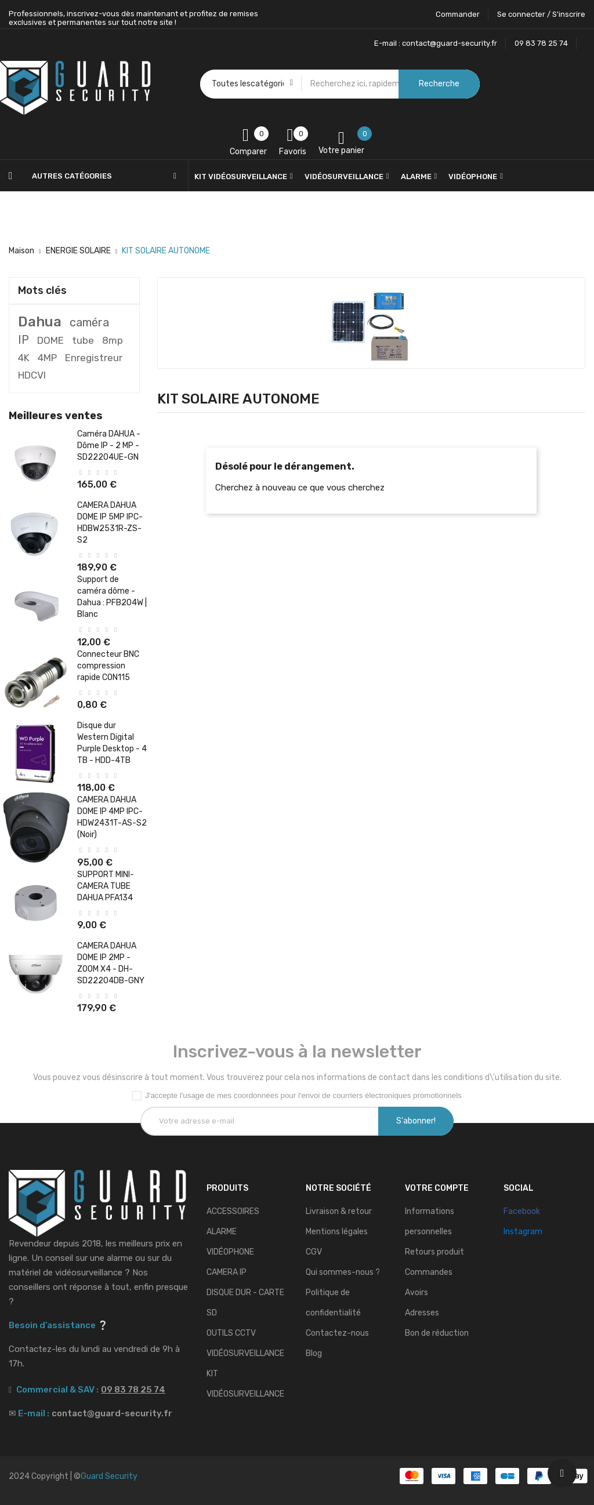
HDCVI (32, 375)
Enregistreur (93, 357)
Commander (458, 14)
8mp (112, 340)
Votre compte (437, 1188)
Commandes (428, 1272)
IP (23, 340)
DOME (50, 340)
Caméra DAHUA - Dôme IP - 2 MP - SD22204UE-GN (108, 445)
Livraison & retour (339, 1211)
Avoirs (416, 1292)
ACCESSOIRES (233, 1211)
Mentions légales (337, 1232)
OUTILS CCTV (231, 1333)
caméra (89, 322)
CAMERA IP (227, 1272)
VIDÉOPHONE (230, 1252)
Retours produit (434, 1252)
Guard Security (109, 1476)
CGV (314, 1252)
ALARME (222, 1232)
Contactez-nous (337, 1333)
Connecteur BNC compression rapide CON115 (108, 665)
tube (83, 340)
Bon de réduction (437, 1333)
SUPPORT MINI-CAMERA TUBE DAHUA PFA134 (105, 886)
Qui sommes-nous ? (343, 1272)
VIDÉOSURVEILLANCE (245, 1353)
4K (24, 357)
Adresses (422, 1313)
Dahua (39, 322)
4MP (47, 357)
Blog (314, 1353)
